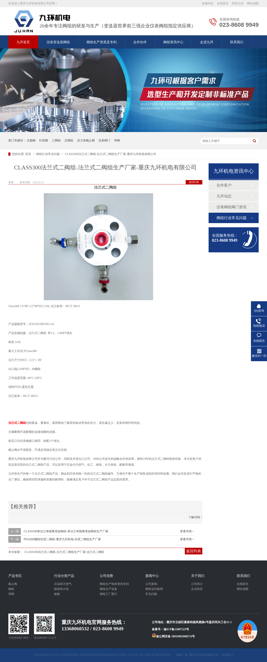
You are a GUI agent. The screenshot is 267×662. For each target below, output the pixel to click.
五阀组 (68, 140)
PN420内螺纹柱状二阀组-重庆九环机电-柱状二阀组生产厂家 (62, 539)
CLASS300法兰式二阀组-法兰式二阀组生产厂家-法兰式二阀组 (64, 552)
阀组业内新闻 (154, 589)
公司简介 (197, 584)
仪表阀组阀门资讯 (232, 207)
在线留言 (223, 3)
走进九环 (206, 42)
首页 (28, 154)
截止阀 (12, 584)
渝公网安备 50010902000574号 (173, 636)
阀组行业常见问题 (48, 154)
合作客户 (224, 185)
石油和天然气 (63, 584)
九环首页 (23, 42)
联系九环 (238, 3)
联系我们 (236, 42)
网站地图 (253, 3)
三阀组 (56, 140)
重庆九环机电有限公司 (204, 655)
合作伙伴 (140, 42)
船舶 (57, 594)
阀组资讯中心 (173, 42)
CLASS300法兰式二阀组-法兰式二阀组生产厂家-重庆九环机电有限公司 (110, 154)
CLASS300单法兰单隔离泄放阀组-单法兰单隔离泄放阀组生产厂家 (66, 531)
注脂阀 (31, 140)
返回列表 (194, 182)
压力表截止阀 (86, 140)
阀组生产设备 (108, 589)
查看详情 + (187, 531)
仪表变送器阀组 (58, 42)
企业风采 (197, 589)
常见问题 (151, 594)
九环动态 (224, 196)
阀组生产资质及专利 (102, 42)
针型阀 (43, 140)
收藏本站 (208, 3)
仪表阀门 (104, 140)
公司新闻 (151, 584)
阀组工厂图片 (108, 594)
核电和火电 (61, 589)
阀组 (11, 589)
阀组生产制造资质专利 (114, 584)
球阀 (117, 140)
